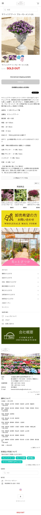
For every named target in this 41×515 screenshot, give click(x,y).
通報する (37, 183)
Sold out (20, 82)
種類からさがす (7, 274)
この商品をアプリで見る (20, 178)
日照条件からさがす (8, 294)
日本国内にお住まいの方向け (20, 87)
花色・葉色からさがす (9, 282)
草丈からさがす (7, 290)
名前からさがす (7, 278)
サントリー (5, 307)
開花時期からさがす (8, 286)
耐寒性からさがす (7, 299)
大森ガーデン (6, 303)
